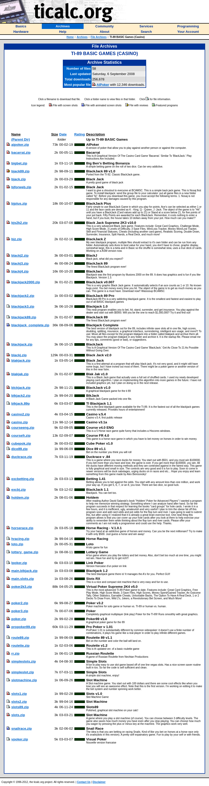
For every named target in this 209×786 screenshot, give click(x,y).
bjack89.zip (20, 171)
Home (70, 37)
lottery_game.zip (24, 552)
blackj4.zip (19, 271)
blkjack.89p (20, 403)
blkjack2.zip (21, 395)
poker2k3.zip (21, 587)
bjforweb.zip (21, 187)
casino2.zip (20, 414)
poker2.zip (19, 603)
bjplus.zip (19, 203)
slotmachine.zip (24, 680)
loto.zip (17, 544)
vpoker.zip (19, 739)
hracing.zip (20, 539)
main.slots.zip (22, 579)
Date (63, 134)
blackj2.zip (19, 255)
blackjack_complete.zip (30, 325)
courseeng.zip (22, 427)
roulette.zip (20, 645)
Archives (82, 37)
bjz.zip (16, 239)
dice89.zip (19, 449)
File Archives (99, 37)
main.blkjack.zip (24, 571)
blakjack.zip (21, 360)
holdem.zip (20, 497)
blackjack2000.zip (25, 282)
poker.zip (18, 619)
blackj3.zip (19, 263)
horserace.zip (22, 528)
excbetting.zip (22, 479)
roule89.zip (20, 638)
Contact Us (84, 782)
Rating (79, 134)
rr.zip (15, 653)
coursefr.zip (21, 435)
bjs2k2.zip (19, 223)
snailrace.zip (21, 728)
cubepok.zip (21, 443)
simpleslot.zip (22, 672)
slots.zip (18, 715)
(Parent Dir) (20, 139)
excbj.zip (18, 489)
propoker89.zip (23, 627)
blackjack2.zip (22, 296)
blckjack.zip (21, 388)
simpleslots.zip (23, 661)
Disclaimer (99, 782)
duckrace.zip (21, 457)
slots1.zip (19, 694)
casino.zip (19, 422)
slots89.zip (20, 707)
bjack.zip (18, 179)
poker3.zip (19, 611)
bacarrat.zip (21, 152)
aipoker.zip (20, 144)
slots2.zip (19, 702)
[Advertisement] (105, 120)
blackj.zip (19, 355)
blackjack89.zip (23, 317)
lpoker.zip (19, 563)
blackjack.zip (21, 344)
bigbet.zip (19, 163)
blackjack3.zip (22, 306)
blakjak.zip (19, 374)
